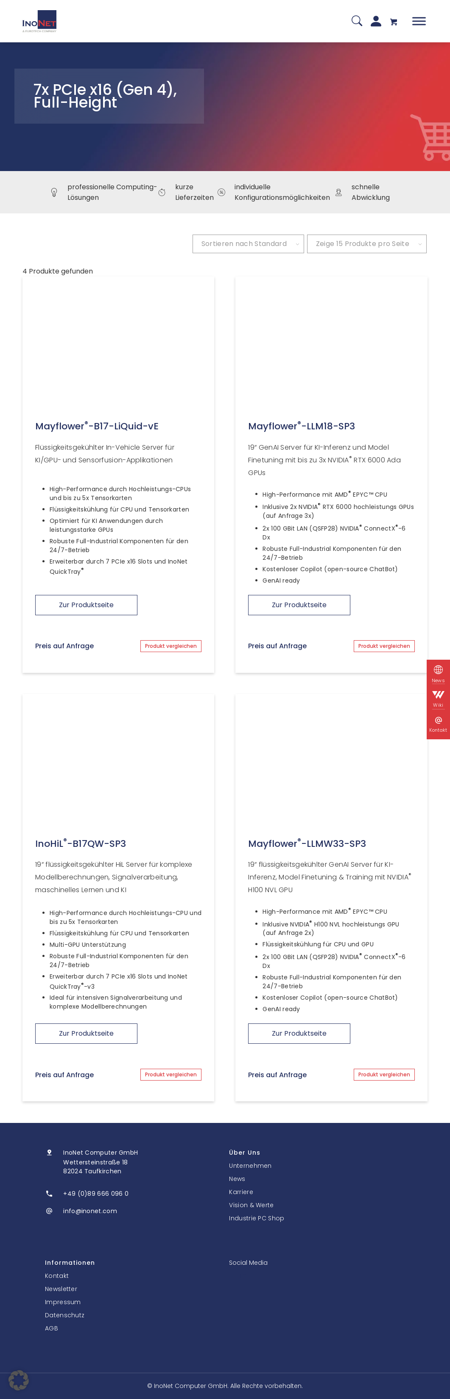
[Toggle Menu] (419, 21)
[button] (18, 1380)
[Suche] (357, 21)
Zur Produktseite (86, 605)
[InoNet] (39, 21)
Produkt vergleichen (171, 646)
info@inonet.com (90, 1211)
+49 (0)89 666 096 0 (96, 1193)
